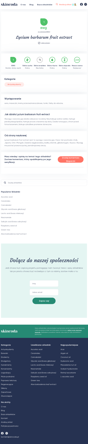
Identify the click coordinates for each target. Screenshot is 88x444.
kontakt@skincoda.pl (10, 437)
